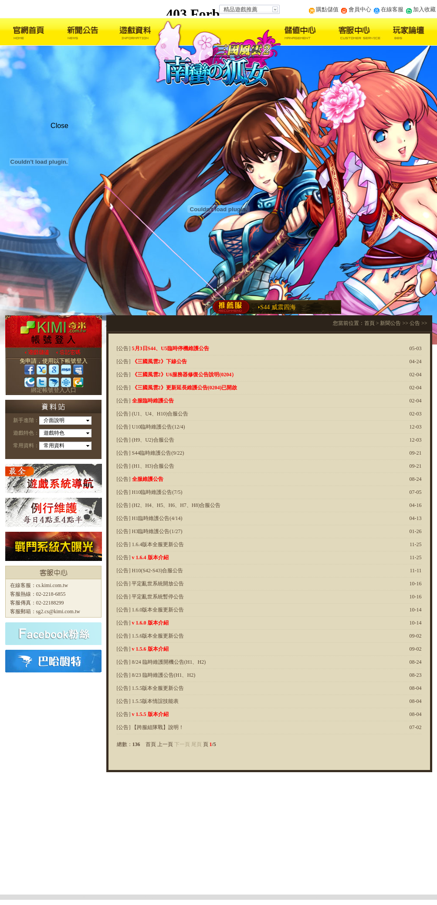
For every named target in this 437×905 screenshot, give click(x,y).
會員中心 (356, 9)
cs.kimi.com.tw (52, 585)
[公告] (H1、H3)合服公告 (145, 466)
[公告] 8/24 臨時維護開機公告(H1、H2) (161, 662)
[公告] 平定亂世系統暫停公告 (150, 597)
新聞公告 (390, 323)
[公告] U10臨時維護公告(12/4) (151, 427)
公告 (415, 323)
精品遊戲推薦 (240, 9)
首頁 (369, 323)
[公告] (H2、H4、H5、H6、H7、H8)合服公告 (169, 505)
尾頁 (196, 744)
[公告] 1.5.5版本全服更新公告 (150, 688)
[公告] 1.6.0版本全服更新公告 (150, 610)
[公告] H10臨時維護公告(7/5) (150, 492)
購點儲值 (324, 9)
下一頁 (182, 744)
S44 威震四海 (277, 307)
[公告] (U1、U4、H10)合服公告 (153, 414)
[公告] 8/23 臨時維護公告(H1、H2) (156, 675)
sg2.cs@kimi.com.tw (58, 611)
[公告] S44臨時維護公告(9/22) (150, 453)
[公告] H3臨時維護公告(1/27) (150, 531)
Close (59, 125)
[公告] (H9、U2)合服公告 (145, 440)
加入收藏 (421, 9)
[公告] (163, 348)
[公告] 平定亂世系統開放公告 (150, 584)
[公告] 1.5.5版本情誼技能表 (148, 701)
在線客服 (388, 9)
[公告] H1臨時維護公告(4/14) (150, 518)
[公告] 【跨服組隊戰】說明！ (150, 727)
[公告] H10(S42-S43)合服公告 (150, 570)
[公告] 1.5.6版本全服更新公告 (150, 636)
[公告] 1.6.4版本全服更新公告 (150, 544)
